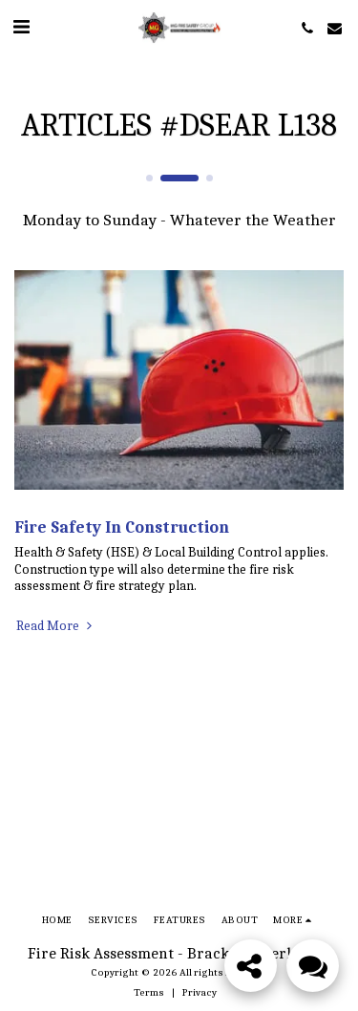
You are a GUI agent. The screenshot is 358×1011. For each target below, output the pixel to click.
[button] (21, 27)
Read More (55, 626)
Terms (149, 992)
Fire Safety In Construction (121, 527)
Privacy (199, 992)
